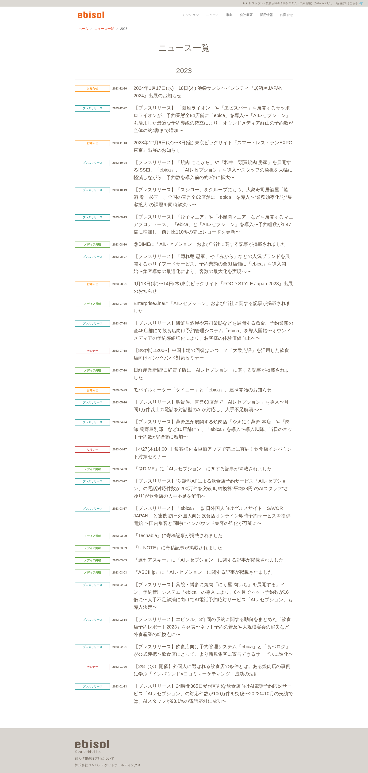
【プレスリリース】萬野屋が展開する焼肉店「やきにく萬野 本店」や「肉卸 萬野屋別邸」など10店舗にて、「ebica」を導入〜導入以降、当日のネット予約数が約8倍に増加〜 (213, 429)
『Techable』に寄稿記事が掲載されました (178, 535)
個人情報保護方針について (94, 758)
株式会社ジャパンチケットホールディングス (108, 765)
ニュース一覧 (104, 29)
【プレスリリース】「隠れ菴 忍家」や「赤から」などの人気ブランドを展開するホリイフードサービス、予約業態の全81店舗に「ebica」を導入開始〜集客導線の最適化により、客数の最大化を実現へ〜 (212, 264)
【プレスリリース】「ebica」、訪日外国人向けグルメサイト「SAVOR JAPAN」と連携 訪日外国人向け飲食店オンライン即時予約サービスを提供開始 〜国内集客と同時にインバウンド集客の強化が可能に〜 (212, 516)
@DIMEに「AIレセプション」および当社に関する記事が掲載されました (210, 244)
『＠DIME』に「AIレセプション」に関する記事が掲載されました (203, 468)
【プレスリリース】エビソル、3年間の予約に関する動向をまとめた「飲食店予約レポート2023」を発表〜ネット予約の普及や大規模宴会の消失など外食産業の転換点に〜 (212, 627)
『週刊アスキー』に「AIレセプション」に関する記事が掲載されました (209, 559)
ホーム (83, 29)
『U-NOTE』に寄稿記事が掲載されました (178, 547)
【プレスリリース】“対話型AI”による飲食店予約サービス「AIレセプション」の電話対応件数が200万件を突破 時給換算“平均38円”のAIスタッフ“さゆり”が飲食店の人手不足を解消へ (211, 488)
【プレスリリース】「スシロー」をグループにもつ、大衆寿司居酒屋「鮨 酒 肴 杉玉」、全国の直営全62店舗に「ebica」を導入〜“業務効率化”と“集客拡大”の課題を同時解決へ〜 (213, 197)
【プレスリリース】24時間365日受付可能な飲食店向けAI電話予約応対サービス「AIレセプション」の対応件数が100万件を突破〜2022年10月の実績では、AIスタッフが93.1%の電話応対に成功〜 (213, 693)
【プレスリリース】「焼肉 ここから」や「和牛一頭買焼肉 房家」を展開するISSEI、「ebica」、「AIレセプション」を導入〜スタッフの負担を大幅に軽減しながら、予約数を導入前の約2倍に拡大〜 (213, 170)
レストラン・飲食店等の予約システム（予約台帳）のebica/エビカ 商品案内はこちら (306, 3)
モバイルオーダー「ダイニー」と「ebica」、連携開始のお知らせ (203, 389)
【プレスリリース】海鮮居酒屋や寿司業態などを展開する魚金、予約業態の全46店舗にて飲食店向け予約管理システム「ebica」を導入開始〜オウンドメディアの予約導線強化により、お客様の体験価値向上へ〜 (213, 330)
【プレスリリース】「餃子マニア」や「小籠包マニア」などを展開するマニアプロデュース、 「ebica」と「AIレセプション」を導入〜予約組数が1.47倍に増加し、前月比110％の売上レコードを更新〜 (213, 224)
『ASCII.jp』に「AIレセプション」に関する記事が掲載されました (203, 572)
